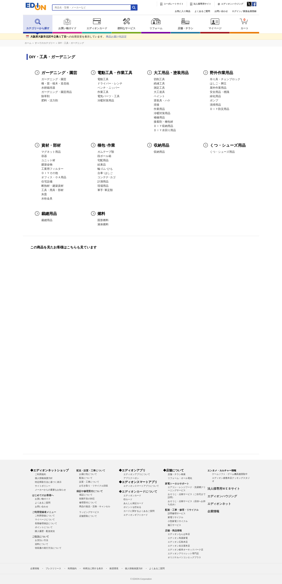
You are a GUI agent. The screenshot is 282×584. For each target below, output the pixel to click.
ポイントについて (44, 527)
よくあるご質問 (202, 11)
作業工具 (103, 91)
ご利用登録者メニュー (44, 512)
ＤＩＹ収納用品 (163, 125)
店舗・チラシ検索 (176, 474)
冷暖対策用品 (105, 100)
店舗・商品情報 (173, 530)
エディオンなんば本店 (179, 534)
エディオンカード (96, 24)
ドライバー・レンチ (109, 83)
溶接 (156, 104)
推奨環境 (113, 568)
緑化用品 (215, 96)
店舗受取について (88, 516)
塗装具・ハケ (162, 100)
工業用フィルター (52, 168)
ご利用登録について (45, 515)
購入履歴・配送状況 (45, 531)
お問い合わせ (221, 11)
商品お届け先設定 (116, 36)
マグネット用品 (51, 151)
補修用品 (159, 117)
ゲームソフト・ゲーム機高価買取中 (229, 474)
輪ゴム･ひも (105, 168)
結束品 (101, 164)
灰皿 (44, 194)
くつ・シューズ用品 (222, 151)
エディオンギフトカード (135, 515)
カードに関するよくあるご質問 (138, 511)
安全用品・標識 (219, 91)
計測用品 (103, 181)
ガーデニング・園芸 (53, 79)
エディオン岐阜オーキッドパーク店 (185, 549)
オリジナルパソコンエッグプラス (184, 557)
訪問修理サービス (176, 513)
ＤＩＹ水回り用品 (165, 130)
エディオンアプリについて (136, 474)
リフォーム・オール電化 (180, 478)
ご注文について (40, 536)
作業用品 (159, 108)
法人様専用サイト (202, 4)
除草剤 (45, 96)
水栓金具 (46, 198)
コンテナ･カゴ (106, 177)
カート (244, 24)
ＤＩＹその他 (49, 173)
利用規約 (72, 568)
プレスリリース (53, 568)
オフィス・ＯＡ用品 (53, 177)
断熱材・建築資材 (52, 185)
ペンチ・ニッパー (108, 87)
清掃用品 (215, 104)
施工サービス (174, 525)
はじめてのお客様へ (43, 495)
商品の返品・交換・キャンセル (94, 506)
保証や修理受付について (89, 491)
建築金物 (46, 164)
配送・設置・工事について (90, 470)
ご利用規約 (40, 474)
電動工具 (103, 79)
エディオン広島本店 (178, 542)
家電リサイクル (175, 517)
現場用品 (103, 185)
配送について (85, 478)
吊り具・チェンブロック (225, 79)
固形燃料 (103, 220)
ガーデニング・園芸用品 (56, 91)
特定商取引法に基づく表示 (48, 482)
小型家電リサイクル (178, 521)
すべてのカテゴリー (45, 43)
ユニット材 (48, 160)
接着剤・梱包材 (163, 121)
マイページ (215, 24)
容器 (44, 156)
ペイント (159, 96)
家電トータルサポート (177, 483)
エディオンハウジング (232, 4)
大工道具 (159, 91)
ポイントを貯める (132, 507)
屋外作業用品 (218, 87)
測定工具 (159, 87)
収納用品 (159, 151)
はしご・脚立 (218, 83)
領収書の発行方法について (48, 548)
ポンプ (214, 100)
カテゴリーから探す (37, 24)
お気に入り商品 (182, 11)
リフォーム (156, 24)
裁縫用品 (46, 220)
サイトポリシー (42, 486)
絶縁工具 (159, 83)
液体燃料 (103, 224)
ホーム (28, 43)
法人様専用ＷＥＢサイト (223, 488)
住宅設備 (46, 181)
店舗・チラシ (185, 24)
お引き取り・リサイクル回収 (93, 485)
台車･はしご (105, 173)
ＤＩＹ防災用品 (219, 108)
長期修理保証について (46, 523)
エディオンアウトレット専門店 (183, 553)
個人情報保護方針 (44, 478)
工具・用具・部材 (52, 190)
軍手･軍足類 (105, 190)
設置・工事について (89, 482)
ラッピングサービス (89, 512)
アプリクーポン (131, 478)
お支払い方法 (41, 540)
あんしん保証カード (133, 503)
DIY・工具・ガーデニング (71, 43)
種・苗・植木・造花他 (55, 83)
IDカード (127, 499)
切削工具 (159, 79)
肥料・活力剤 (49, 100)
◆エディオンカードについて (138, 491)
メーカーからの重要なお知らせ (50, 490)
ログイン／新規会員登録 (244, 11)
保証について (85, 495)
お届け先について (88, 474)
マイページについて (45, 519)
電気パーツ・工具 (108, 96)
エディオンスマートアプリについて (141, 486)
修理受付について (88, 502)
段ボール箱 (104, 156)
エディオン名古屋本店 (179, 545)
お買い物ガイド (67, 24)
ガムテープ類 (105, 151)
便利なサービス (126, 24)
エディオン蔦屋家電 (178, 538)
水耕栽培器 (48, 87)
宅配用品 (103, 160)
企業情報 (213, 511)
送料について (41, 544)
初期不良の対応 (87, 498)
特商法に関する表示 (93, 568)
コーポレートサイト (173, 4)
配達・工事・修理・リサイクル (182, 509)
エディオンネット (219, 503)
